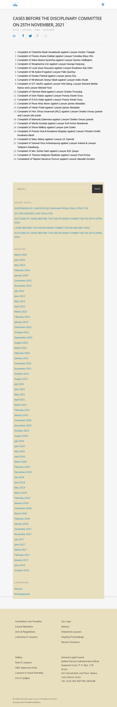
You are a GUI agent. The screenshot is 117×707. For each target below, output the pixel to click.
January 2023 (21, 322)
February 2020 (22, 466)
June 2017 (19, 544)
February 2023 (22, 316)
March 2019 (20, 492)
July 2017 (19, 539)
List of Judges (22, 678)
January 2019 (21, 503)
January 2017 (21, 560)
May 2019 (19, 487)
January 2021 (21, 415)
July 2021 (19, 384)
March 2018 (20, 513)
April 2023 (19, 306)
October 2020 (21, 430)
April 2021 (19, 399)
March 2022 (20, 347)
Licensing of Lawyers (26, 636)
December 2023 (23, 280)
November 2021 (23, 368)
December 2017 (23, 529)
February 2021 (22, 410)
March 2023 (20, 311)
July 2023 (19, 290)
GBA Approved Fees (26, 667)
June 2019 (19, 482)
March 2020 (20, 461)
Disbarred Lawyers (71, 631)
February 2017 (22, 554)
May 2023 (19, 301)
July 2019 (19, 477)
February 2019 (22, 497)
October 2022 (21, 332)
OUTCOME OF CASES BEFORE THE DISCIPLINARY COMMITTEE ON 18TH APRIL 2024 (58, 220)
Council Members (24, 626)
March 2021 (20, 404)
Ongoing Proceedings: (72, 636)
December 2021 (23, 363)
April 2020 (19, 456)
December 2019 (23, 472)
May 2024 (19, 265)
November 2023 (23, 285)
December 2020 (23, 420)
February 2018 (22, 518)
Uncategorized (22, 594)
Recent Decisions (70, 642)
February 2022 (22, 353)
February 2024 (22, 270)
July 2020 (19, 441)
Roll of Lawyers (23, 662)
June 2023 (19, 296)
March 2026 (20, 254)
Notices (37, 30)
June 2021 (19, 389)
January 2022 (21, 358)
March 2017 (20, 549)
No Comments (49, 30)
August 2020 (21, 435)
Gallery (18, 657)
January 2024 (21, 275)
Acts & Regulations (25, 631)
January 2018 (21, 523)
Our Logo (66, 621)
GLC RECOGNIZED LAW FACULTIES (33, 213)
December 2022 (23, 327)
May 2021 (19, 394)
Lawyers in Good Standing (29, 672)
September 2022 (23, 337)
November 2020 (23, 425)
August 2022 (21, 342)
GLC (17, 30)
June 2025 (19, 259)
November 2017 (23, 534)
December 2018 (23, 508)
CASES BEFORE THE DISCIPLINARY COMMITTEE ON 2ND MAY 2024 (51, 227)
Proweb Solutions (33, 702)
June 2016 (19, 565)
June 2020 (19, 446)
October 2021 (21, 373)
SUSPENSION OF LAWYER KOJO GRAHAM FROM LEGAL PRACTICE (51, 208)
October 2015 (21, 570)
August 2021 (21, 378)
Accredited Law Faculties (28, 621)
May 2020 (19, 451)
